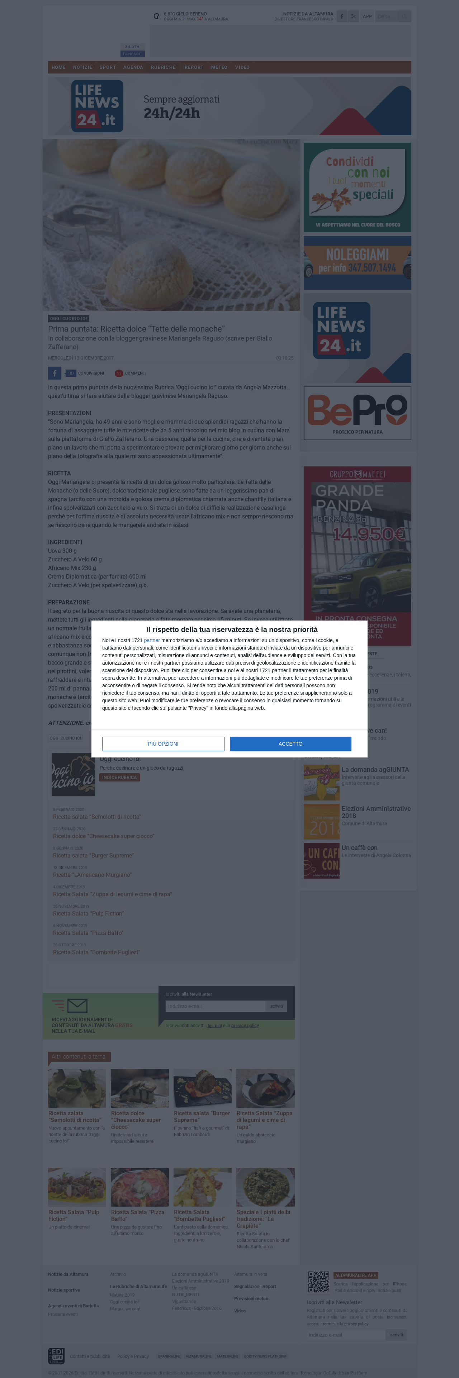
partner (152, 640)
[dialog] (229, 689)
